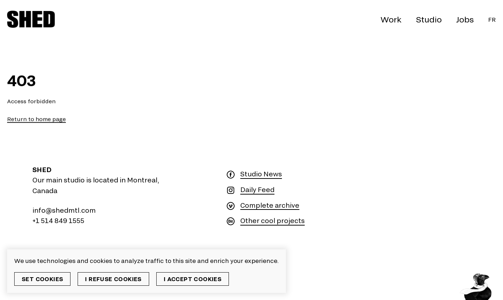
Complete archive (269, 205)
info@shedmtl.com (64, 210)
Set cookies (42, 278)
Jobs (465, 19)
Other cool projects (272, 220)
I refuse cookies (113, 278)
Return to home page (36, 119)
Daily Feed (257, 189)
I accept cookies (192, 278)
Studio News (261, 174)
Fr (492, 19)
